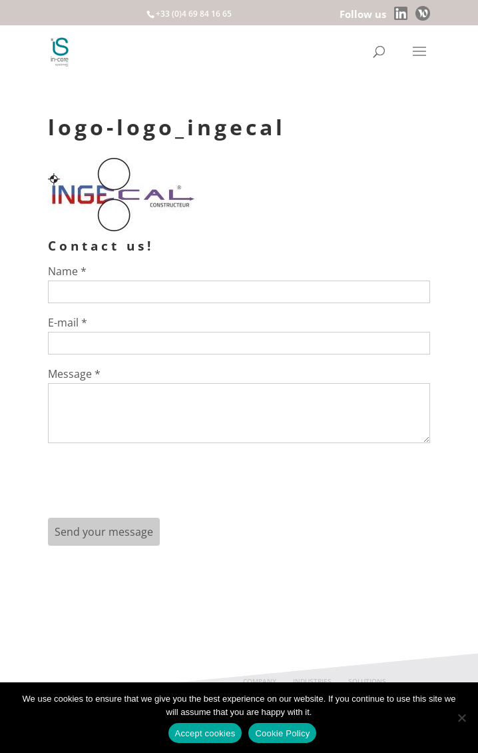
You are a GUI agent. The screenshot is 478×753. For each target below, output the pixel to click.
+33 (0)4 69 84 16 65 (194, 13)
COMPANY (259, 681)
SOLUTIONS (367, 681)
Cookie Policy (282, 733)
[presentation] (149, 485)
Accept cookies (205, 733)
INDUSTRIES (312, 681)
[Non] (461, 717)
